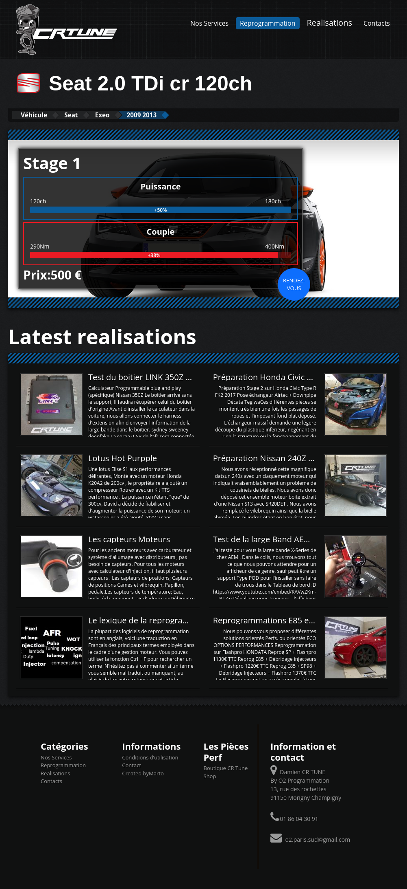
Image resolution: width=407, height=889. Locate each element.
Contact (131, 764)
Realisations (329, 22)
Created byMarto (142, 772)
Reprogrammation (268, 23)
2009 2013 (175, 114)
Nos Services (209, 23)
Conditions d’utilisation (150, 756)
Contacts (376, 23)
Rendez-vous (294, 283)
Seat (86, 114)
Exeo (126, 114)
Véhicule (39, 114)
